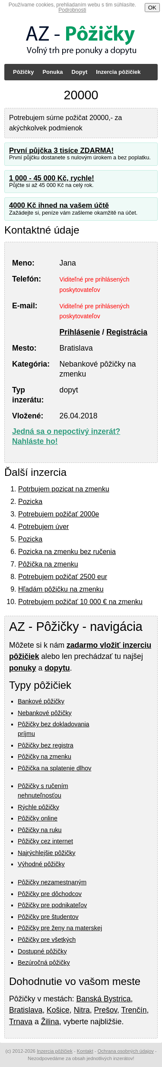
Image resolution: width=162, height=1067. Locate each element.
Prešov (105, 1010)
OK (152, 7)
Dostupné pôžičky (42, 951)
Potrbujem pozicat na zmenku (63, 489)
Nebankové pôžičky (45, 712)
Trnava (20, 1021)
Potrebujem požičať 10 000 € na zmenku (80, 601)
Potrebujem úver (43, 526)
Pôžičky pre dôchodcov (50, 893)
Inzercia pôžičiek (118, 72)
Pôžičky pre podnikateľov (52, 905)
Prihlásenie (80, 332)
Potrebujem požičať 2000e (58, 514)
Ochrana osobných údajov (126, 1051)
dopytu (57, 668)
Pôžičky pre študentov (48, 916)
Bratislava (25, 1010)
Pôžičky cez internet (45, 841)
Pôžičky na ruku (40, 829)
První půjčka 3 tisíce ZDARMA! (61, 150)
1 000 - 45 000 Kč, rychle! (51, 178)
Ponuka (52, 72)
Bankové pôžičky (41, 701)
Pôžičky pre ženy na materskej (60, 928)
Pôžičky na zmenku (44, 756)
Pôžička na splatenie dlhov (54, 768)
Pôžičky (23, 72)
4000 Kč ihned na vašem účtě (59, 205)
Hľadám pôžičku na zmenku (61, 589)
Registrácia (126, 332)
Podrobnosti (72, 10)
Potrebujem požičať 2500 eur (62, 576)
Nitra (82, 1010)
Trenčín (133, 1010)
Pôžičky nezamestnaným (52, 882)
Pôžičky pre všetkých (47, 939)
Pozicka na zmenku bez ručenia (67, 551)
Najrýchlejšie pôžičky (47, 852)
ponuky (22, 668)
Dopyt (79, 72)
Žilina (50, 1021)
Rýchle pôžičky (38, 807)
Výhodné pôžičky (41, 864)
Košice (58, 1010)
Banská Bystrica (103, 998)
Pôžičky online (37, 818)
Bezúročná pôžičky (44, 962)
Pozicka (30, 501)
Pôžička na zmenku (48, 564)
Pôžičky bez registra (45, 745)
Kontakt (85, 1051)
